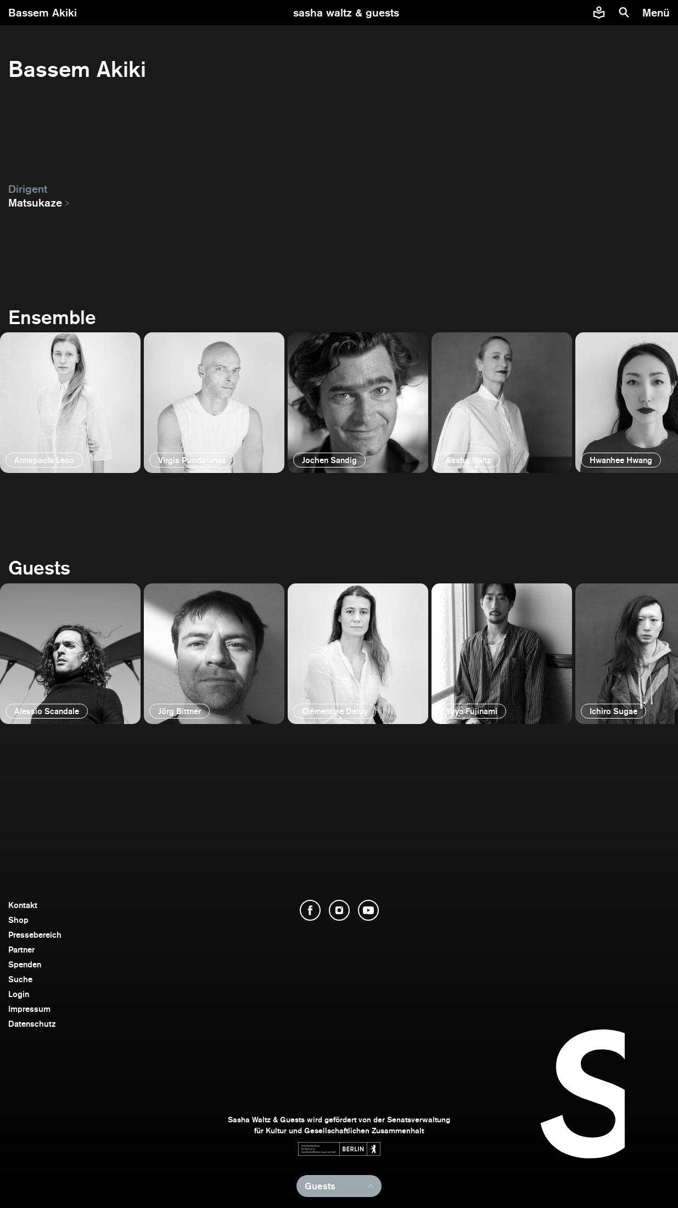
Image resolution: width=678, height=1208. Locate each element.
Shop (18, 920)
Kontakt (22, 905)
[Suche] (624, 12)
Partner (21, 949)
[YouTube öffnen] (368, 910)
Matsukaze (35, 203)
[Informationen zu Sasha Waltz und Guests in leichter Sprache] (599, 12)
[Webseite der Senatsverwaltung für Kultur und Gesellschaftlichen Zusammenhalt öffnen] (339, 1149)
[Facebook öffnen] (310, 910)
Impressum (29, 1009)
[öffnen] (70, 402)
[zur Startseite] (346, 12)
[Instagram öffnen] (339, 910)
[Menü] (657, 12)
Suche (20, 979)
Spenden (24, 964)
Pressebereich (34, 934)
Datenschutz (32, 1023)
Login (18, 994)
